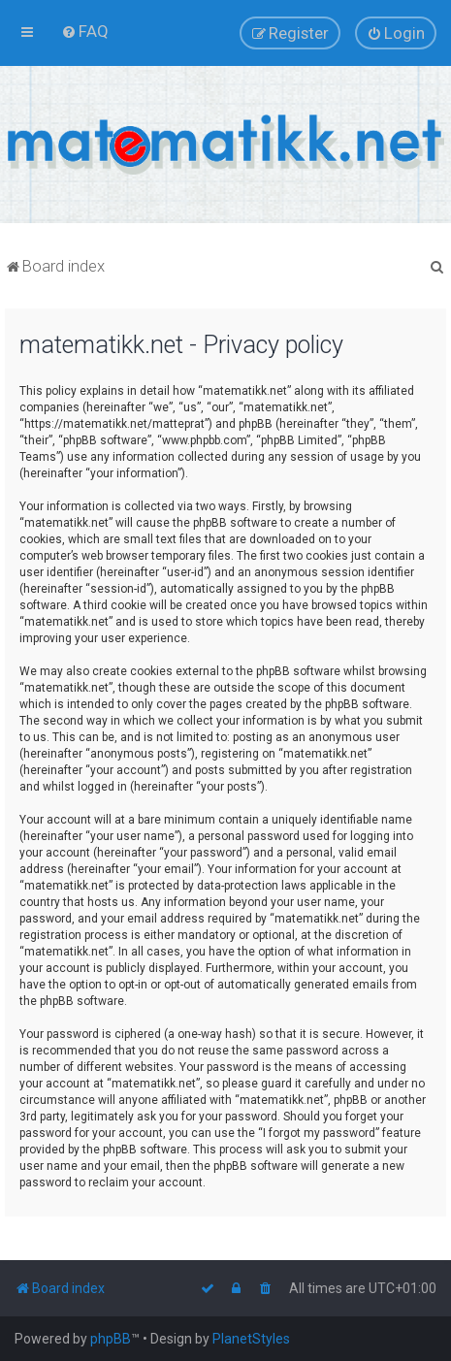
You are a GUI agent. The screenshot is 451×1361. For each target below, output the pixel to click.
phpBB (110, 1338)
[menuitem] (84, 31)
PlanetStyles (251, 1338)
